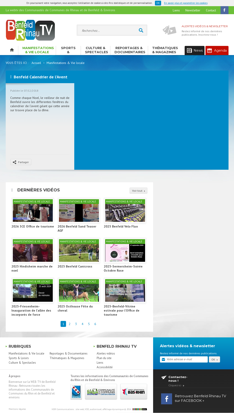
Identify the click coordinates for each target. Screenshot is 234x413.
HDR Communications (88, 409)
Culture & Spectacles (96, 50)
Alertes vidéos (106, 353)
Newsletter (192, 10)
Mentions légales (17, 409)
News (195, 50)
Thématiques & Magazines (165, 50)
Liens (176, 10)
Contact (211, 10)
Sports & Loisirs (68, 50)
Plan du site (104, 358)
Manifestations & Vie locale (38, 50)
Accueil (36, 63)
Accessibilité (105, 367)
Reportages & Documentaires (129, 50)
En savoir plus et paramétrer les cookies (185, 3)
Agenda (217, 50)
